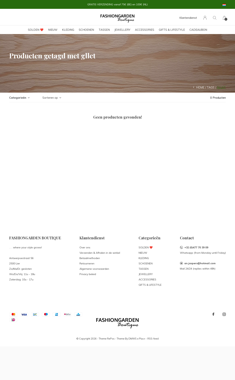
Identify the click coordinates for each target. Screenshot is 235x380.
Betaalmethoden (89, 258)
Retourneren (86, 263)
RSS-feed (153, 338)
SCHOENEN (86, 29)
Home (200, 87)
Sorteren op (50, 97)
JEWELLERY (122, 29)
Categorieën (17, 97)
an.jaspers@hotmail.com (200, 263)
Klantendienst (188, 18)
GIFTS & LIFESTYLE (172, 29)
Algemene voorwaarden (94, 268)
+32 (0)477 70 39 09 (196, 247)
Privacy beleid (87, 274)
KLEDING (68, 29)
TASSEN (104, 29)
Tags (210, 87)
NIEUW (52, 29)
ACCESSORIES (144, 29)
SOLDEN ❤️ (36, 29)
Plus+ (142, 338)
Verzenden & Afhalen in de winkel (99, 252)
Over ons (84, 247)
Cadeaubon (198, 29)
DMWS (133, 338)
